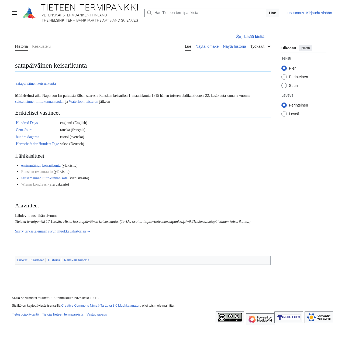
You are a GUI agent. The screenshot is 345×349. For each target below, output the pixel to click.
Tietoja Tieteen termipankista (62, 314)
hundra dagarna (27, 137)
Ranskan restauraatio (37, 172)
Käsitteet (37, 260)
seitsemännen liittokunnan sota (44, 178)
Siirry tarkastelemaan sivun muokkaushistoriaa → (53, 231)
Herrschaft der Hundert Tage (37, 144)
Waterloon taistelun (83, 102)
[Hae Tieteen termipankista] (205, 13)
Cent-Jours (24, 130)
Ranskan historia (76, 260)
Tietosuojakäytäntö (25, 314)
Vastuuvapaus (97, 314)
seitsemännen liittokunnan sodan (39, 102)
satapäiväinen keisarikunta (36, 83)
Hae (272, 13)
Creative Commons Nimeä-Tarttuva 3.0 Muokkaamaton (100, 305)
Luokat (22, 260)
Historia (54, 260)
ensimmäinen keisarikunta (41, 165)
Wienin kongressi (34, 184)
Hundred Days (27, 123)
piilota (305, 48)
